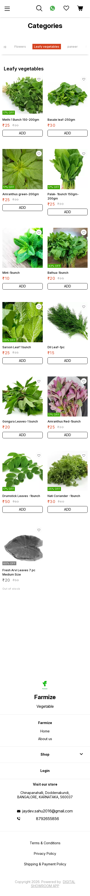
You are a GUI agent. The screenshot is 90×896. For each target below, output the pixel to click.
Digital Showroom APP (53, 884)
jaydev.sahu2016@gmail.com (47, 811)
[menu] (7, 8)
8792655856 (47, 818)
